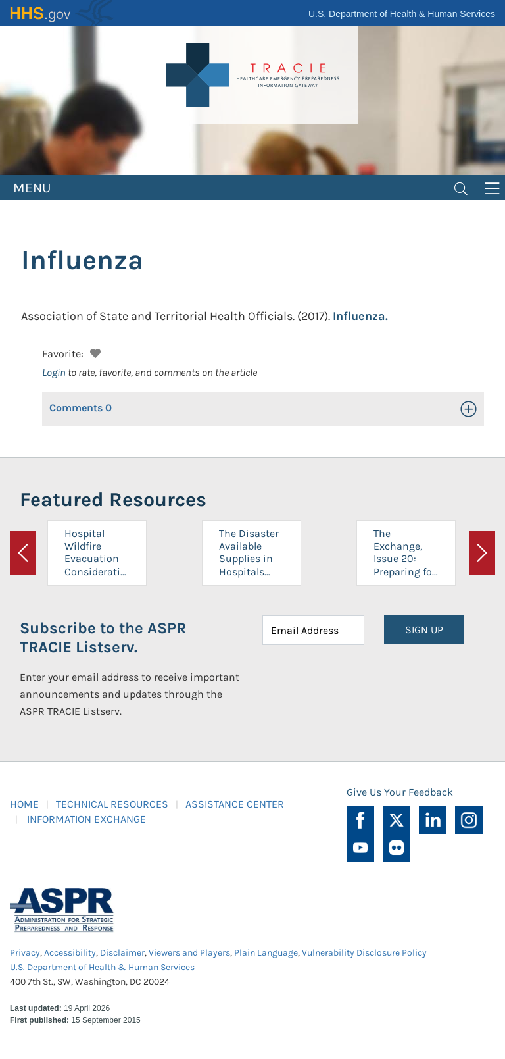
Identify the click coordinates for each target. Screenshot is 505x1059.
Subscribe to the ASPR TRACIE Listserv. (103, 637)
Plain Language (266, 952)
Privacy (25, 952)
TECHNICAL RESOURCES (112, 804)
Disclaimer (122, 952)
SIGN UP (424, 629)
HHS (62, 13)
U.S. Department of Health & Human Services (401, 14)
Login (54, 372)
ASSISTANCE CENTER (234, 804)
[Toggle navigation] (461, 187)
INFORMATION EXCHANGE (86, 819)
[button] (94, 352)
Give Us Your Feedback (400, 792)
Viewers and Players (189, 952)
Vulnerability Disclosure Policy (364, 952)
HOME (24, 804)
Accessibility (70, 952)
